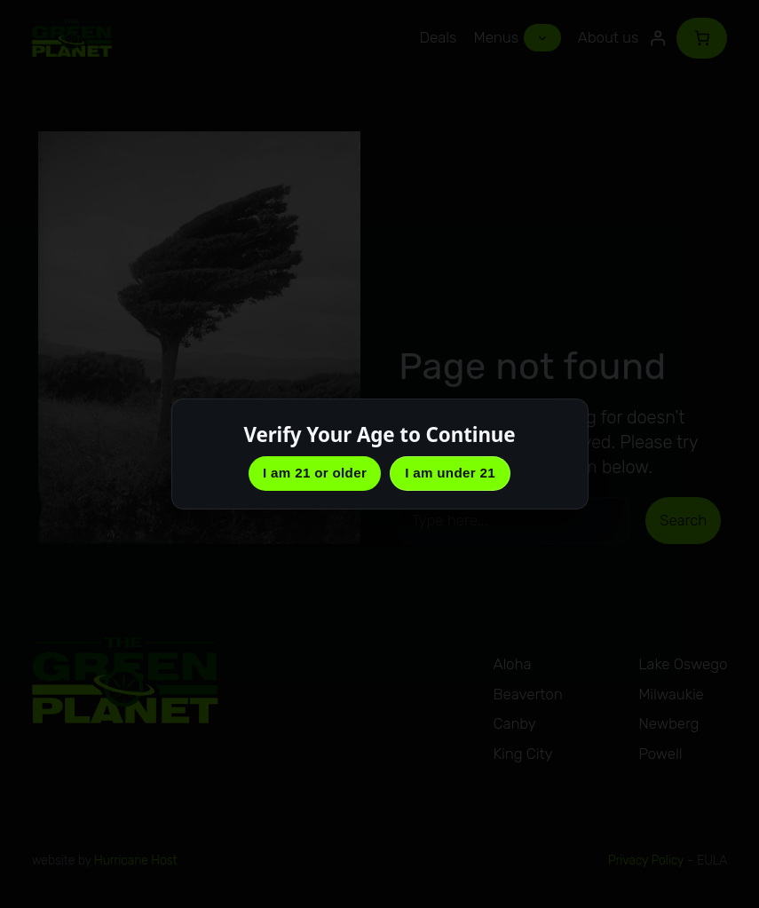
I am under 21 (450, 472)
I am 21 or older (315, 472)
